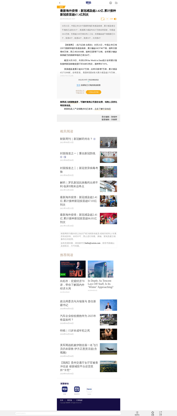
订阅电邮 (78, 400)
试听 (111, 19)
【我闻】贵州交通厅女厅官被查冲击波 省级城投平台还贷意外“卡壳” (79, 366)
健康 (61, 7)
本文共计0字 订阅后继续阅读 (88, 80)
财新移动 (65, 384)
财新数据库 (73, 102)
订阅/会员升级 (94, 92)
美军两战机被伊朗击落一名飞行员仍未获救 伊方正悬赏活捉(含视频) (79, 349)
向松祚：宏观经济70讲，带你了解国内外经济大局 (72, 285)
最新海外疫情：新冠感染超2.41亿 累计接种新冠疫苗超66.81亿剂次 (78, 218)
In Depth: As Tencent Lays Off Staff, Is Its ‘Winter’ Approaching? (100, 284)
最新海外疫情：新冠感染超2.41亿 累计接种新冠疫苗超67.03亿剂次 (78, 201)
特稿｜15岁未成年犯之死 (75, 330)
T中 (107, 19)
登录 (78, 85)
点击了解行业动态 (103, 109)
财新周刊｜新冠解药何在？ (78, 138)
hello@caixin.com (92, 243)
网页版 (70, 400)
